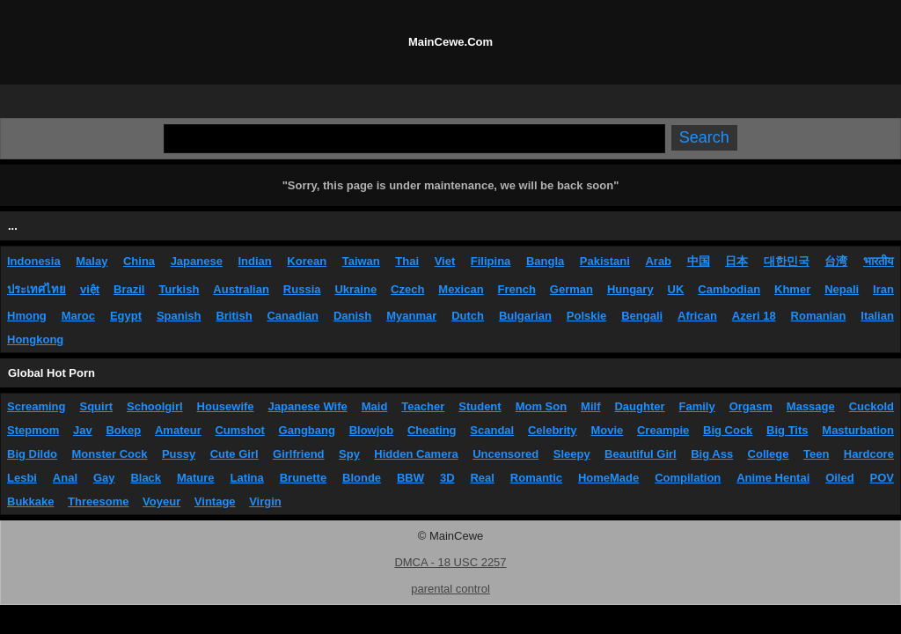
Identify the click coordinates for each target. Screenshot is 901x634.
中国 (698, 261)
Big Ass (712, 454)
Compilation (688, 477)
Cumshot (239, 430)
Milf (590, 406)
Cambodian (729, 289)
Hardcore (869, 454)
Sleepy (571, 454)
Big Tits (787, 430)
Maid (375, 406)
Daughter (639, 406)
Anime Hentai (772, 477)
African (697, 315)
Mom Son (542, 406)
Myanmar (411, 315)
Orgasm (751, 406)
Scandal (492, 430)
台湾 (835, 261)
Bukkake (30, 501)
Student (479, 406)
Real (482, 477)
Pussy (178, 454)
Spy (349, 454)
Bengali (642, 315)
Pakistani (605, 261)
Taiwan (361, 261)
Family (697, 406)
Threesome (98, 501)
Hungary (630, 289)
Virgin (265, 501)
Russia (302, 289)
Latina (247, 477)
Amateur (178, 430)
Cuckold (871, 406)
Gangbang (307, 430)
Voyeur (161, 501)
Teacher (422, 406)
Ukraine (355, 289)
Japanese (197, 261)
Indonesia (34, 261)
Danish (352, 315)
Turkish (178, 289)
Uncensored (505, 454)
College (768, 454)
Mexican (460, 289)
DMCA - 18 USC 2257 (450, 562)
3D (447, 477)
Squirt (96, 406)
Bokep (123, 430)
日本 (736, 261)
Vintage (215, 501)
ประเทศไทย (36, 289)
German (571, 289)
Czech (407, 289)
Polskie (587, 315)
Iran (883, 289)
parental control (450, 588)
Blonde (361, 477)
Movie (606, 430)
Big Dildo (32, 454)
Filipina (491, 261)
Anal (65, 477)
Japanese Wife (308, 406)
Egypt (126, 315)
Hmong (27, 315)
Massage (811, 406)
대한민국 (786, 261)
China (139, 261)
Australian (241, 289)
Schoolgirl (155, 406)
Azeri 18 (754, 315)
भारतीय (878, 261)
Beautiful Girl (640, 454)
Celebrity (552, 430)
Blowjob (371, 430)
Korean (306, 261)
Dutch (467, 315)
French (517, 289)
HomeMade (608, 477)
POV (882, 477)
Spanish (179, 315)
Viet (445, 261)
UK (676, 289)
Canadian (293, 315)
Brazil (129, 289)
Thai (407, 261)
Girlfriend (299, 454)
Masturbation (858, 430)
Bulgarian (525, 315)
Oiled (839, 477)
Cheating (432, 430)
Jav (82, 430)
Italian (877, 315)
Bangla (545, 261)
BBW (410, 477)
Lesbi (22, 477)
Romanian (818, 315)
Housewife (225, 406)
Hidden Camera (416, 454)
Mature (196, 477)
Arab (658, 261)
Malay (91, 261)
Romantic (536, 477)
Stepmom (33, 430)
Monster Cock (110, 454)
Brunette (303, 477)
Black (145, 477)
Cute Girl (234, 454)
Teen (816, 454)
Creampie (663, 430)
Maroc (78, 315)
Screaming (36, 406)
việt (89, 289)
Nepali (841, 289)
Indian (254, 261)
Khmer (792, 289)
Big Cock (727, 430)
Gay (104, 477)
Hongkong (35, 339)
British (234, 315)
